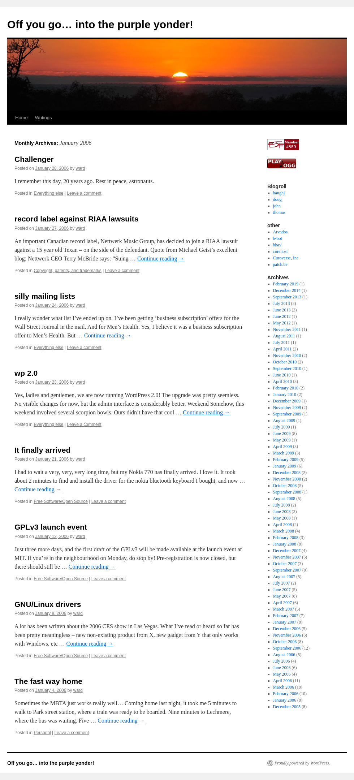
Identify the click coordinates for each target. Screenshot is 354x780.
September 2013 (287, 296)
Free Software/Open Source (60, 501)
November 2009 (287, 407)
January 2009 (284, 466)
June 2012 (282, 316)
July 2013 (281, 303)
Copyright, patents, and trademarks (67, 270)
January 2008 (284, 544)
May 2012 (282, 323)
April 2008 (282, 524)
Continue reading (161, 258)
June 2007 (282, 589)
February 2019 (285, 283)
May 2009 (282, 440)
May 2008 (282, 518)
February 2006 (285, 693)
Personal (42, 732)
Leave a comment (84, 193)
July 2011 (281, 342)
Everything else (48, 193)
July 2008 (281, 505)
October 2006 (285, 641)
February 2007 (285, 615)
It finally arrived (42, 450)
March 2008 (283, 531)
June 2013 (282, 310)
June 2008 (282, 511)
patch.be (280, 264)
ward (80, 168)
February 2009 (285, 459)
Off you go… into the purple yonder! (100, 24)
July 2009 (281, 427)
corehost (280, 251)
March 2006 (283, 687)
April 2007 (282, 602)
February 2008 (285, 537)
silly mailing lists (44, 296)
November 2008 (287, 479)
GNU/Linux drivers (47, 604)
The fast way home (48, 681)
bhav (277, 244)
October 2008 (285, 485)
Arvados (280, 231)
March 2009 (283, 453)
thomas (279, 212)
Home (21, 117)
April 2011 (282, 349)
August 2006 (284, 654)
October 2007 (285, 563)
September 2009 (287, 414)
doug (277, 199)
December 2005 (287, 706)
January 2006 (284, 700)
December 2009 (287, 401)
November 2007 (287, 557)
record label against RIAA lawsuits (76, 219)
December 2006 (287, 628)
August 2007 (284, 576)
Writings (43, 117)
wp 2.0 (26, 373)
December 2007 (287, 550)
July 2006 (281, 661)
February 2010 (285, 388)
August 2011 (284, 336)
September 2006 (287, 648)
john (277, 205)
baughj (279, 192)
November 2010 (287, 355)
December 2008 (287, 472)
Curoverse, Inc (286, 257)
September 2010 (287, 368)
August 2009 (284, 420)
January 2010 (284, 394)
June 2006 (282, 667)
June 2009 (282, 433)
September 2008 (287, 492)
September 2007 (287, 570)
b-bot (277, 238)
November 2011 (287, 329)
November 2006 (287, 635)
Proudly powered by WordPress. (302, 763)
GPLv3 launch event (50, 527)
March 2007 (283, 609)
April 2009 (282, 446)
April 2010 (282, 381)
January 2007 (284, 622)
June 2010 (282, 375)
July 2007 (281, 583)
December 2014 (287, 290)
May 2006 (282, 674)
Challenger (34, 159)
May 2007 (282, 596)
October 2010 (285, 362)
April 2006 (282, 680)
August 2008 (284, 498)
